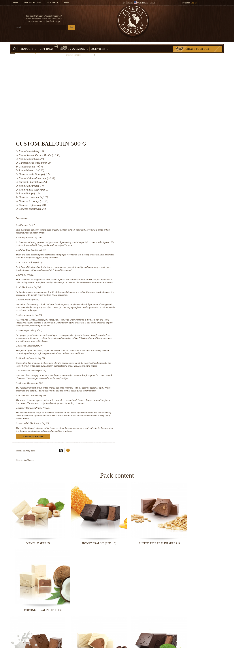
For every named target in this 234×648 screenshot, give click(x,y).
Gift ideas (48, 44)
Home (12, 50)
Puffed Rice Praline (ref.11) (155, 165)
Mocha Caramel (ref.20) (154, 264)
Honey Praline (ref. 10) (153, 153)
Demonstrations (32, 2)
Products (28, 44)
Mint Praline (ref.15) (152, 218)
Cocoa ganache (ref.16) (153, 233)
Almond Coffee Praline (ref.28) (157, 347)
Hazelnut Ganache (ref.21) (155, 276)
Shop (15, 2)
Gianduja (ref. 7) (150, 140)
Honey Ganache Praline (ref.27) (157, 332)
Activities (99, 44)
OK (53, 27)
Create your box (197, 44)
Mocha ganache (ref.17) (153, 248)
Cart (197, 17)
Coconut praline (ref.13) (154, 177)
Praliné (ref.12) (149, 190)
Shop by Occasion (74, 44)
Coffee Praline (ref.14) (153, 205)
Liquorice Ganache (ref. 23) (155, 292)
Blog (66, 2)
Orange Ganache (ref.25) (154, 304)
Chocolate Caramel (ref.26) (155, 319)
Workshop (52, 2)
